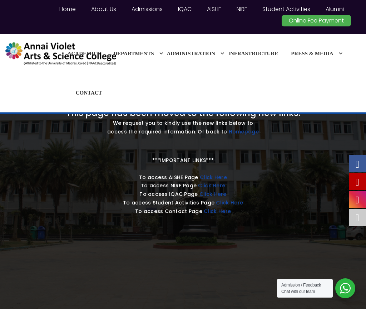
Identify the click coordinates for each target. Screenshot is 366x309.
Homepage (244, 131)
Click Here (213, 177)
